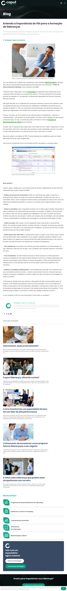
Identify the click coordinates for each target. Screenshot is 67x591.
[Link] (33, 340)
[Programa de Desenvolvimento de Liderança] (7, 502)
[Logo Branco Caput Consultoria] (8, 3)
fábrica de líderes (50, 82)
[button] (65, 3)
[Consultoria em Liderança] (7, 528)
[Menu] (61, 3)
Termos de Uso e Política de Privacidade (19, 589)
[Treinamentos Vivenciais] (7, 520)
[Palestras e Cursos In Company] (7, 511)
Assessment (31, 92)
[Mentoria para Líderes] (7, 535)
